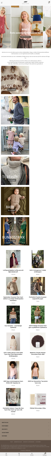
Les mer (10, 448)
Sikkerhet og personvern (28, 441)
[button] (49, 27)
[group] (25, 27)
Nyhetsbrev (38, 441)
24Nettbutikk (28, 450)
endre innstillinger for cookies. (20, 448)
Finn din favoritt (25, 36)
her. (41, 60)
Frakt (11, 441)
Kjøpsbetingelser (18, 441)
